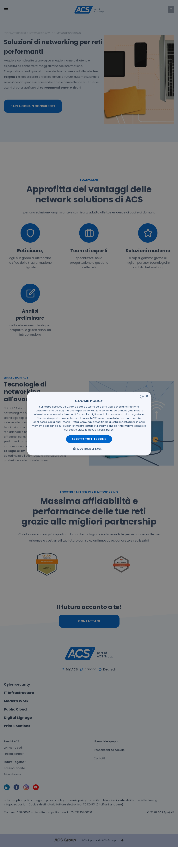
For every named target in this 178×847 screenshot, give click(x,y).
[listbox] (142, 396)
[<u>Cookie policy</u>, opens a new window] (105, 429)
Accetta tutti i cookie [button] (89, 439)
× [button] (146, 396)
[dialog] (89, 423)
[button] (89, 449)
